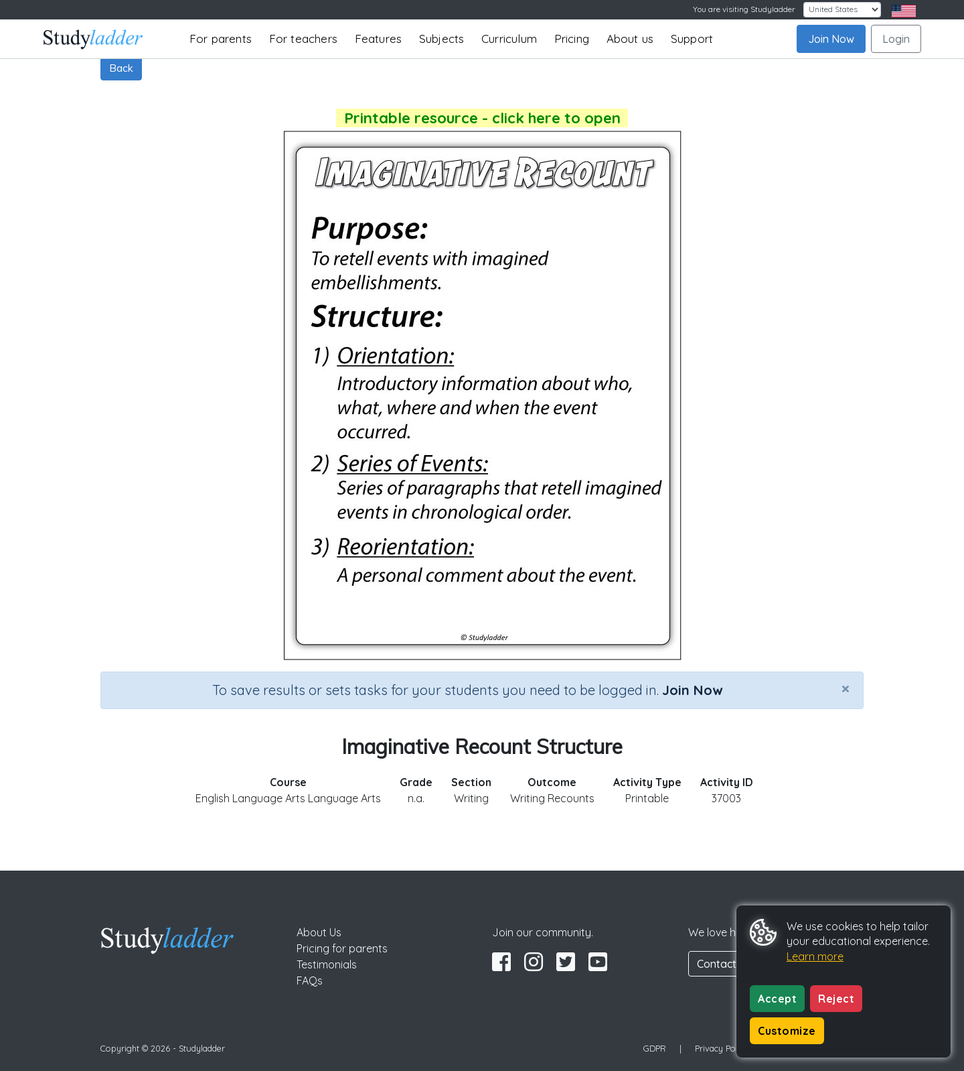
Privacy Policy (721, 1048)
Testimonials (327, 964)
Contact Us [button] (724, 963)
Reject (836, 998)
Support (692, 39)
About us (630, 39)
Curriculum (509, 39)
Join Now (831, 39)
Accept (777, 998)
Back (121, 67)
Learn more (815, 956)
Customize (787, 1030)
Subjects (442, 39)
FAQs (310, 980)
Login (896, 39)
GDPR (654, 1048)
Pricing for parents (342, 948)
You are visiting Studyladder (744, 9)
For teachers (303, 39)
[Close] (845, 688)
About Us (319, 932)
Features (378, 39)
